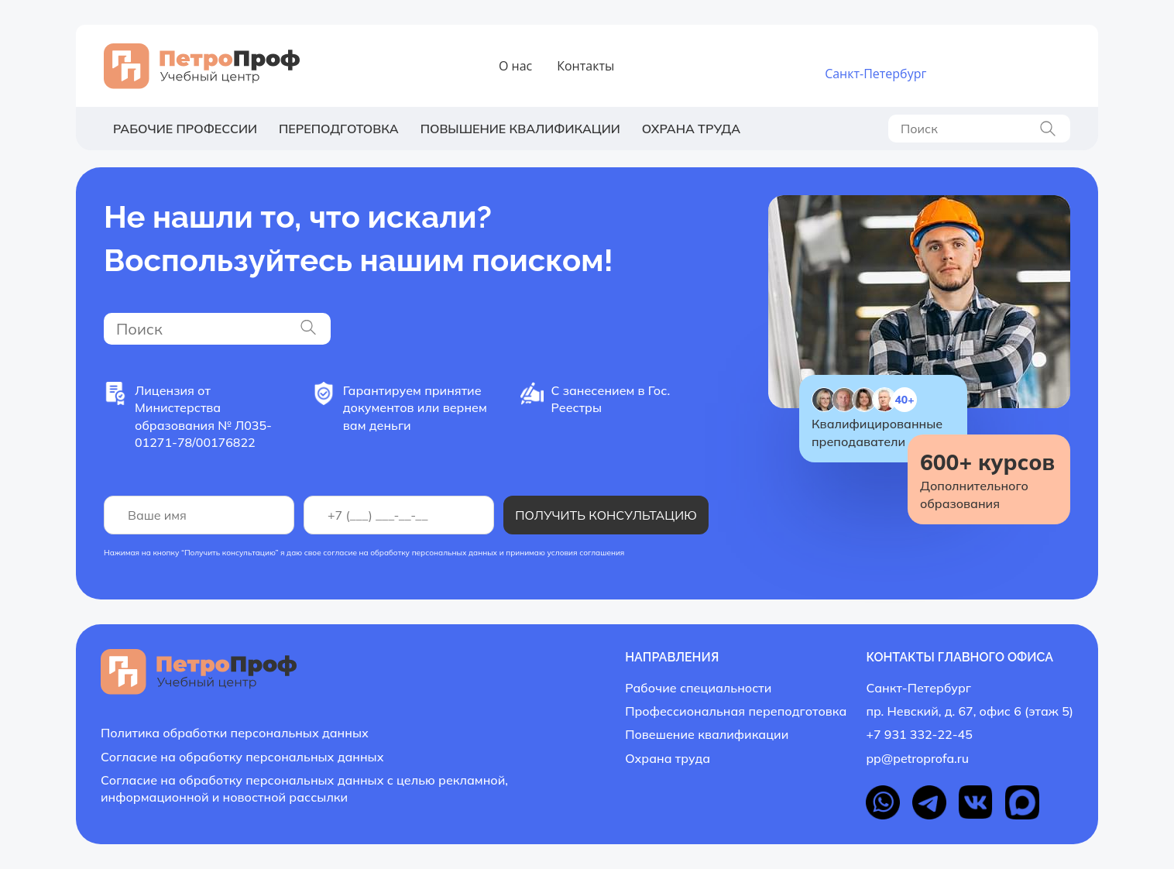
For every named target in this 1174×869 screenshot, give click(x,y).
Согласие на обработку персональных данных (242, 756)
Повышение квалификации (520, 128)
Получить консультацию (606, 515)
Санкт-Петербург (875, 73)
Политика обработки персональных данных (235, 732)
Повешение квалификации (706, 734)
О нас (515, 65)
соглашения (601, 553)
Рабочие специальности (698, 688)
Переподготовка (339, 128)
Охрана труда (691, 128)
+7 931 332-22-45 (994, 58)
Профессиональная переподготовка (735, 711)
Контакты (585, 65)
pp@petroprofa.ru (917, 758)
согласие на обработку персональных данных (410, 553)
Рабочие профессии (185, 128)
